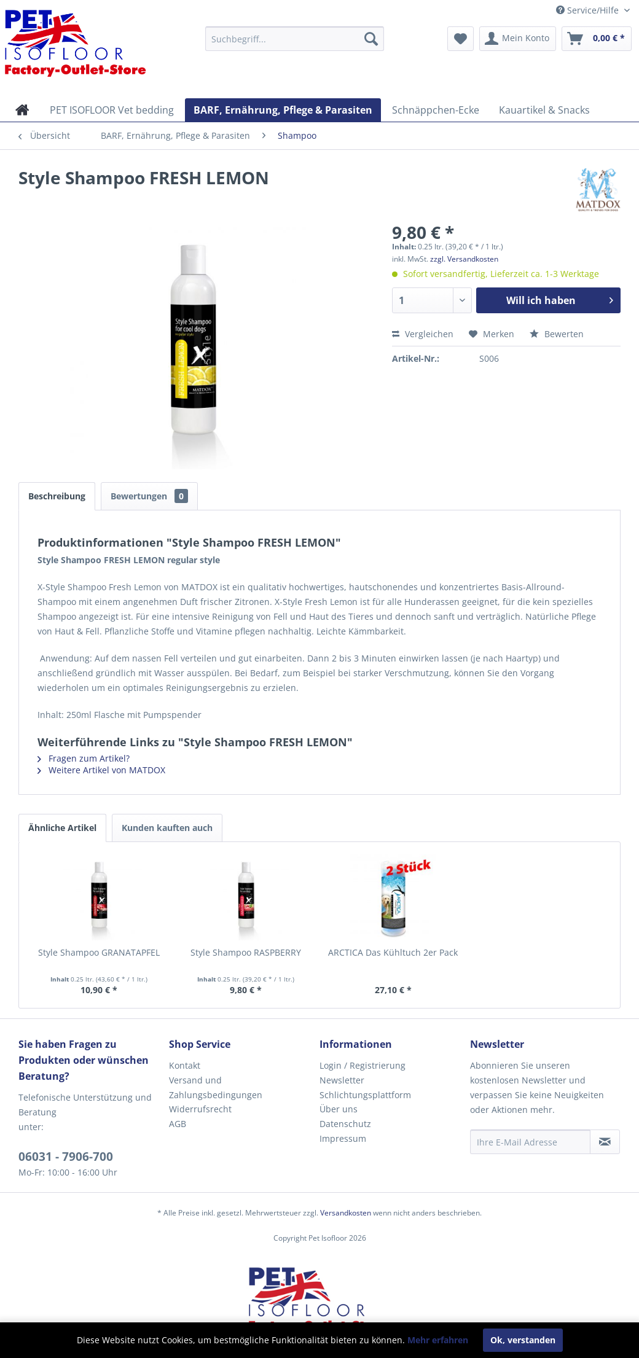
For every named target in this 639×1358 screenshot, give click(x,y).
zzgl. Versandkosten (464, 259)
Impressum (343, 1138)
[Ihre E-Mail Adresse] (530, 1142)
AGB (177, 1124)
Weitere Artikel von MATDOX (101, 770)
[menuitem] (294, 38)
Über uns (339, 1109)
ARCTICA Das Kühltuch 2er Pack (393, 952)
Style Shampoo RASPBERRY (245, 952)
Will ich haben (559, 299)
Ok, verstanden (522, 1340)
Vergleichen (422, 334)
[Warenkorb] (597, 38)
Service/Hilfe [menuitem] (588, 10)
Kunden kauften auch (167, 827)
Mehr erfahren (437, 1340)
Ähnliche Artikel (62, 827)
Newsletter (342, 1080)
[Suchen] (371, 38)
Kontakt (184, 1065)
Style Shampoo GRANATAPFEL (99, 952)
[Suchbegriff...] (294, 38)
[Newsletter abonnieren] (605, 1142)
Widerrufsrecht (200, 1109)
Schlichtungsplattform (365, 1095)
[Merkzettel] (460, 38)
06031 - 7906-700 (65, 1157)
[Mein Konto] (517, 38)
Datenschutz (345, 1124)
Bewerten (557, 334)
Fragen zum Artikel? (83, 758)
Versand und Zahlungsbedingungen (215, 1087)
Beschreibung (56, 496)
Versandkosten (345, 1213)
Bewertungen (149, 496)
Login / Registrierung (363, 1065)
